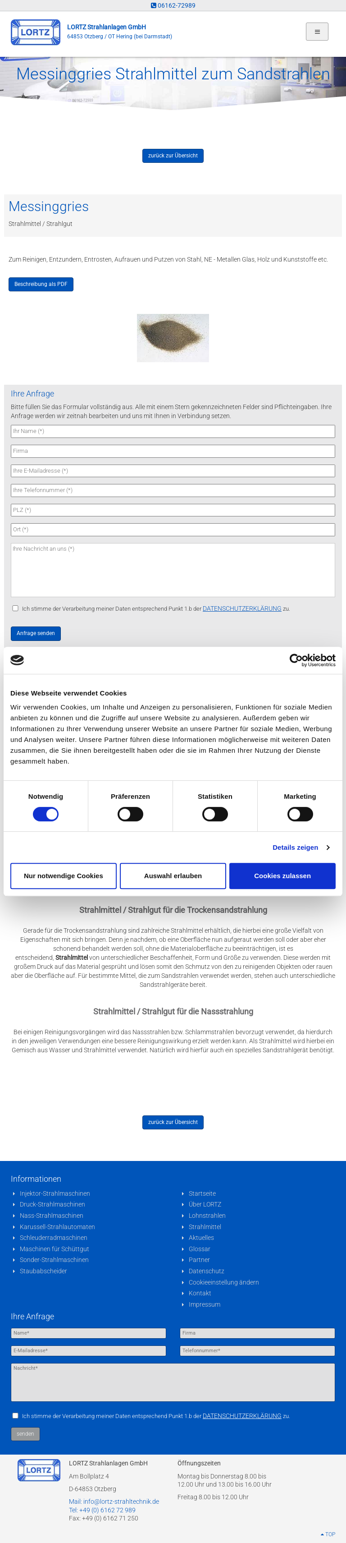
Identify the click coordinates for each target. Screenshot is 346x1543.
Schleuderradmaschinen (53, 1237)
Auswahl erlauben (173, 876)
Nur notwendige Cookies (63, 876)
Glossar (199, 1249)
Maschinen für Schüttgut (54, 1249)
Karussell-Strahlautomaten (57, 1226)
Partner (199, 1259)
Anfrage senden (36, 633)
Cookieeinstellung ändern (224, 1282)
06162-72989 (173, 5)
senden (25, 1434)
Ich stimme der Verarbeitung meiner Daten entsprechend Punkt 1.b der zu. (156, 608)
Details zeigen (295, 847)
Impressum (204, 1304)
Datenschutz (206, 1271)
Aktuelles (201, 1237)
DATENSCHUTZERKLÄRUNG (242, 608)
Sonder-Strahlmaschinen (54, 1259)
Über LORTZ (205, 1204)
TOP (328, 1534)
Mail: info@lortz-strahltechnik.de (114, 1501)
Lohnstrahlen (207, 1215)
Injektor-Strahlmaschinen (55, 1193)
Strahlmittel (205, 1226)
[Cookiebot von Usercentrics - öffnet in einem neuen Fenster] (296, 660)
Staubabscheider (43, 1271)
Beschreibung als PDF (41, 284)
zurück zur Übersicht (173, 155)
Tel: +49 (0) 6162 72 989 (102, 1510)
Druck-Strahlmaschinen (52, 1204)
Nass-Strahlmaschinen (51, 1215)
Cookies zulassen (282, 876)
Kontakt (200, 1293)
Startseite (202, 1193)
